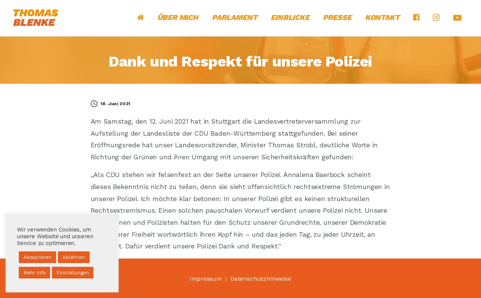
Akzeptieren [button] (37, 257)
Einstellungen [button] (72, 272)
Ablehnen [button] (73, 257)
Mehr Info (34, 272)
